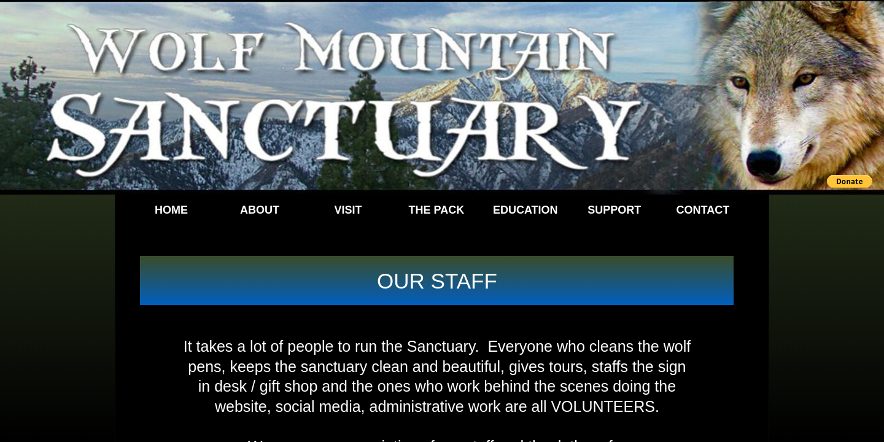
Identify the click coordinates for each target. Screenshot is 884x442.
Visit (348, 210)
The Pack (437, 210)
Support (614, 210)
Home (171, 210)
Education (525, 210)
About (259, 210)
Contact (703, 210)
